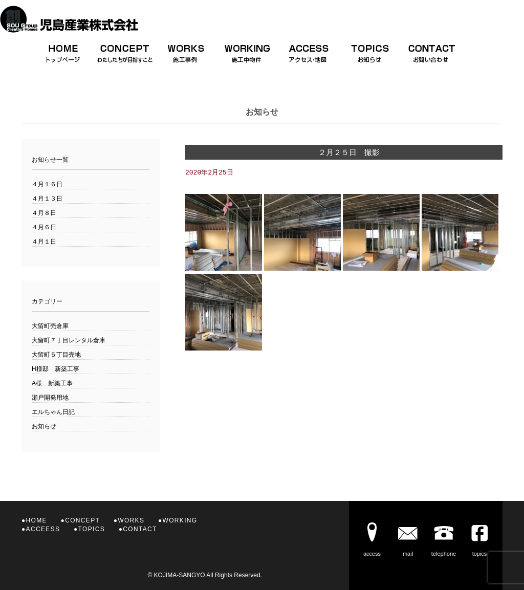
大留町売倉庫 (50, 326)
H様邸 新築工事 (55, 369)
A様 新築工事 (52, 383)
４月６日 (44, 227)
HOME (36, 520)
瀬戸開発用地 (50, 397)
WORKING (180, 520)
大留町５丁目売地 (56, 354)
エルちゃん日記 (53, 412)
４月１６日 (47, 184)
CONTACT (140, 529)
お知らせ (44, 426)
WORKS (131, 520)
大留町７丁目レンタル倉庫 (68, 340)
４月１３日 (47, 198)
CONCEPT (82, 520)
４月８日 (44, 212)
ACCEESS (43, 529)
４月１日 (44, 241)
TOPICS (91, 529)
